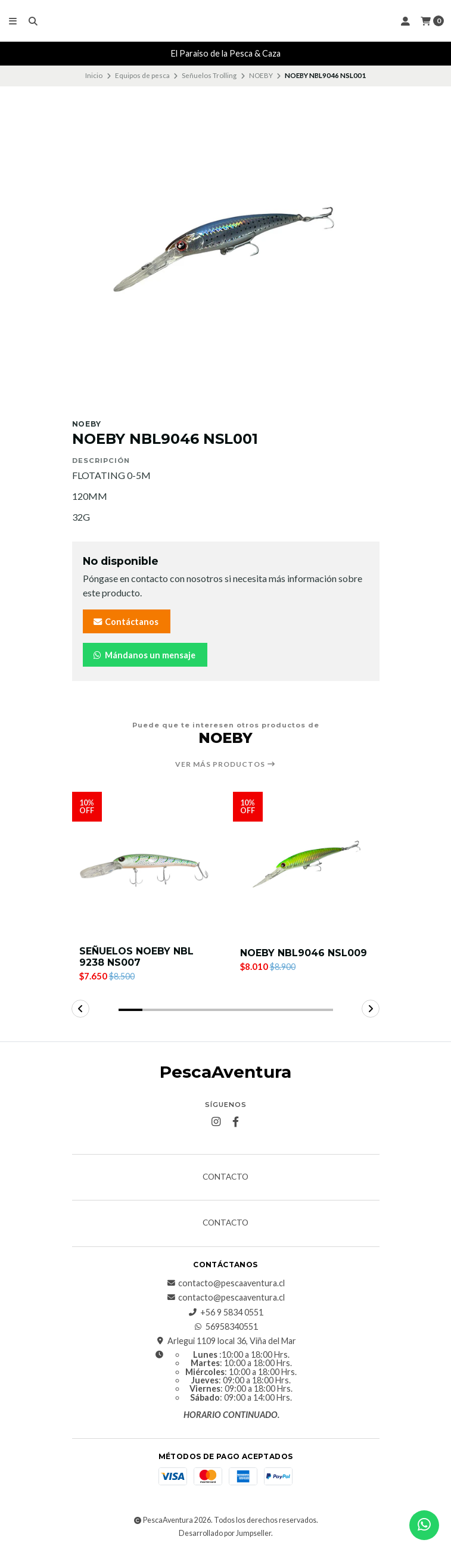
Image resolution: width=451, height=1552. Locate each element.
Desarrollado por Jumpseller (225, 1533)
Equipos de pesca (142, 75)
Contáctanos (125, 622)
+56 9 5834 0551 (225, 1312)
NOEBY (261, 75)
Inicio (93, 75)
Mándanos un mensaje (143, 655)
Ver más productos (225, 764)
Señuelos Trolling (209, 75)
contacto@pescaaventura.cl (225, 1283)
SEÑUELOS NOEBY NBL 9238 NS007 (136, 956)
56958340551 (226, 1327)
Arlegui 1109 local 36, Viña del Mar (225, 1342)
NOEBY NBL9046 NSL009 (303, 953)
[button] (130, 1010)
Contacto (225, 1177)
